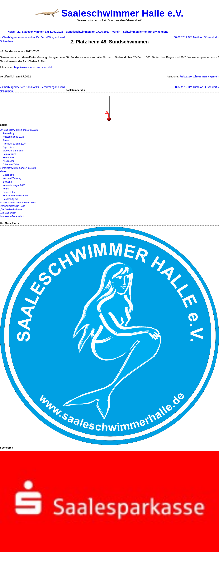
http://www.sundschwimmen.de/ (33, 67)
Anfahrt (6, 140)
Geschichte (8, 175)
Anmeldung (9, 133)
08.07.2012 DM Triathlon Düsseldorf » (196, 37)
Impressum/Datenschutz (12, 216)
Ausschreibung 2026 (13, 136)
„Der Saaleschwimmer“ (11, 209)
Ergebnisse (8, 147)
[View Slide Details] (109, 501)
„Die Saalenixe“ (8, 213)
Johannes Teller (11, 164)
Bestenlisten (9, 192)
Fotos (6, 188)
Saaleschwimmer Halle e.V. (122, 13)
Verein (3, 171)
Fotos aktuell (9, 154)
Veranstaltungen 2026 (14, 185)
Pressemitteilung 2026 (14, 143)
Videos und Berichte (13, 150)
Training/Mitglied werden (15, 195)
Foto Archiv (8, 157)
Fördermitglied (10, 199)
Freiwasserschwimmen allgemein (199, 76)
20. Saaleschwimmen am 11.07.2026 (19, 130)
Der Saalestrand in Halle (12, 206)
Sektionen (8, 181)
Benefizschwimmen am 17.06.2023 (18, 168)
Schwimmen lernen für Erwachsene (18, 202)
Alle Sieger (8, 161)
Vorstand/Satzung (12, 178)
